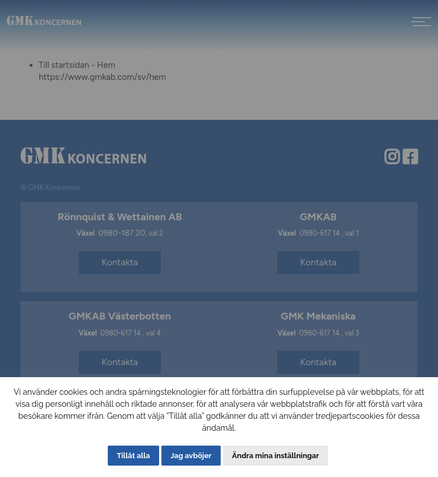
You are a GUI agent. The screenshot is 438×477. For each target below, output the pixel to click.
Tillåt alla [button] (133, 455)
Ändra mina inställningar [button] (275, 455)
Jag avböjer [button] (191, 455)
